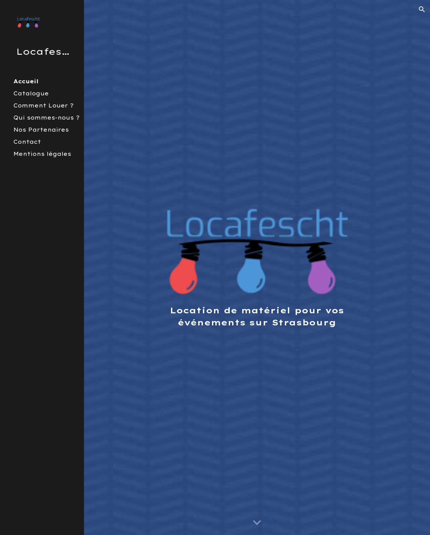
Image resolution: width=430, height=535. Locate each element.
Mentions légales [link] (42, 153)
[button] (422, 9)
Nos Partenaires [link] (41, 129)
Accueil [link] (26, 81)
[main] (256, 316)
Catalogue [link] (31, 93)
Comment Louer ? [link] (43, 105)
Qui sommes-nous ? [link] (46, 117)
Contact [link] (27, 141)
